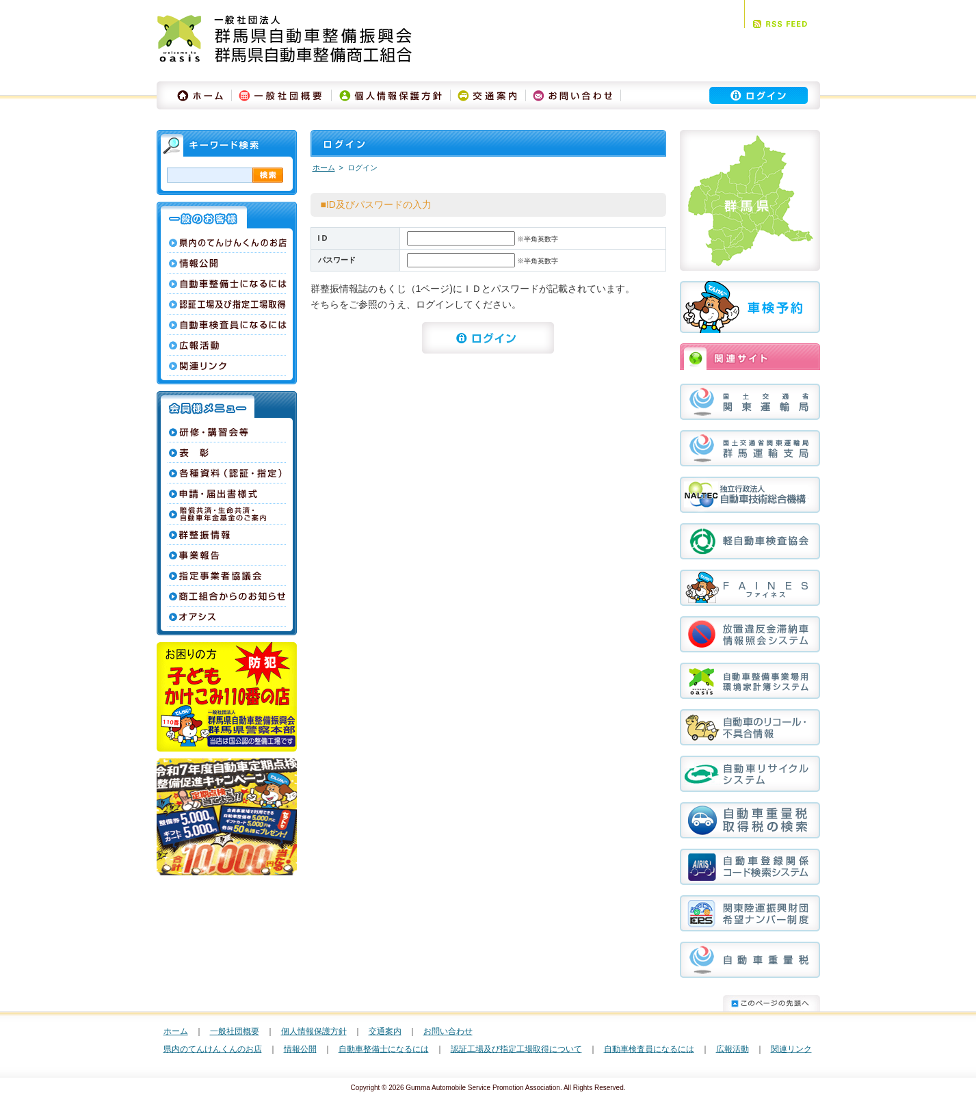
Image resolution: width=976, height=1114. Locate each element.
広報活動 (732, 1049)
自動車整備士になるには (384, 1049)
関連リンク (791, 1049)
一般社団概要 (234, 1031)
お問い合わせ (448, 1031)
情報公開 (300, 1049)
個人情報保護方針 (314, 1031)
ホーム (324, 167)
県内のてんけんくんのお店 (212, 1049)
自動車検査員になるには (649, 1049)
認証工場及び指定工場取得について (516, 1049)
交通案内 (385, 1031)
